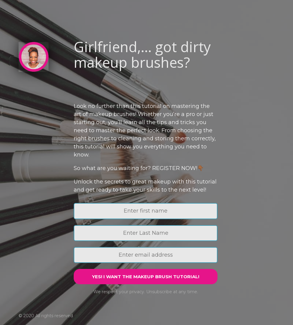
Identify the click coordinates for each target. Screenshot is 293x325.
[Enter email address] (146, 255)
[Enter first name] (146, 211)
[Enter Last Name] (146, 233)
